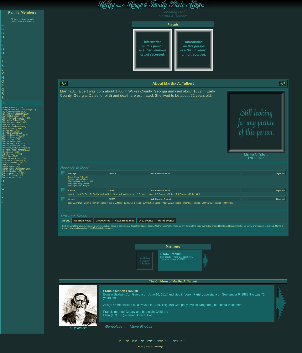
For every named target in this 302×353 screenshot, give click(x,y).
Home (140, 347)
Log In (149, 347)
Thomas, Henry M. (10, 137)
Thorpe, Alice (8, 152)
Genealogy (158, 347)
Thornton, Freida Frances (13, 150)
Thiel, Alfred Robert (10, 120)
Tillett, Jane (7, 156)
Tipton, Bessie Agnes (11, 158)
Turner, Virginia (9, 177)
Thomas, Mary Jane (10, 143)
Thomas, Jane (8, 139)
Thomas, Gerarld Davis (12, 135)
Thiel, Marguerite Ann (11, 122)
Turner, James (8, 167)
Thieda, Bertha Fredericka (13, 118)
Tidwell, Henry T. (9, 154)
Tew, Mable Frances (10, 116)
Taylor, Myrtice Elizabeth (12, 114)
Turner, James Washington (13, 169)
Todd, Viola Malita (9, 163)
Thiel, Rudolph (8, 124)
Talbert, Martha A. (9, 108)
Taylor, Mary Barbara (11, 112)
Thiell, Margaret (9, 129)
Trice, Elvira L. (8, 165)
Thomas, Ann (8, 131)
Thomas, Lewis (9, 141)
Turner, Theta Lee (9, 175)
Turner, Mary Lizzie (10, 173)
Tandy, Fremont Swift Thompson (16, 110)
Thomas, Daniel (9, 133)
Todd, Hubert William (11, 160)
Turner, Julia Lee (9, 171)
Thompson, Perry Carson (13, 148)
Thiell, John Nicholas (11, 127)
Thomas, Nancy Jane (11, 146)
